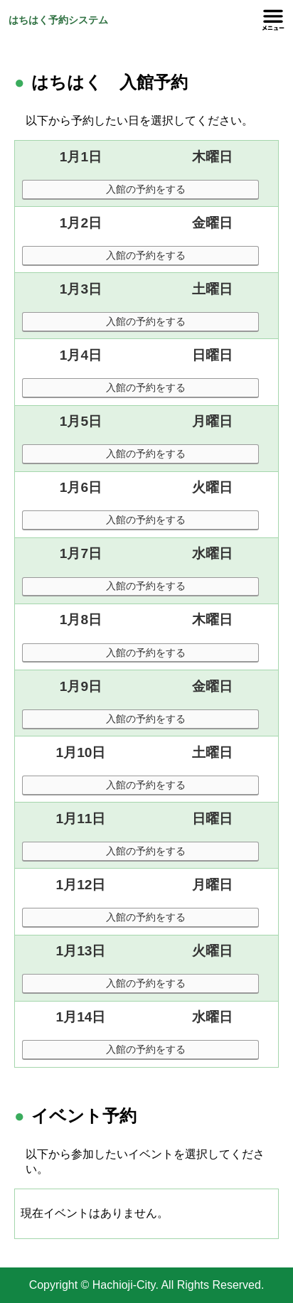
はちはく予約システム (58, 20)
